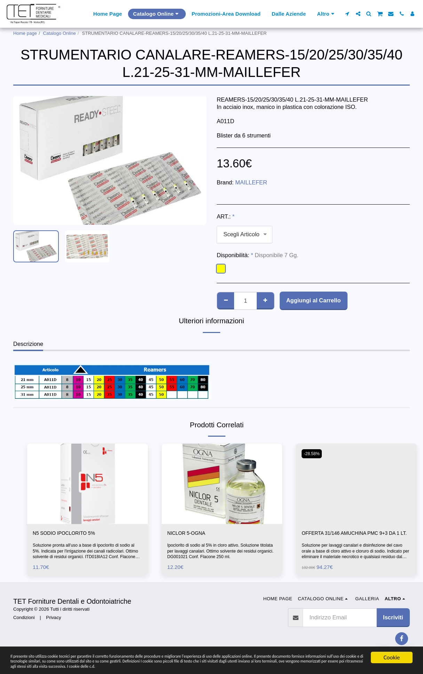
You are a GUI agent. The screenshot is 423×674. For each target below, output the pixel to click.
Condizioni (24, 627)
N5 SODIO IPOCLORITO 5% (70, 534)
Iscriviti (393, 627)
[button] (347, 13)
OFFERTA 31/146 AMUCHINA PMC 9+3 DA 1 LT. (353, 538)
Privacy (53, 627)
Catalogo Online (59, 33)
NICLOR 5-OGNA (190, 534)
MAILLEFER (251, 182)
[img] (87, 484)
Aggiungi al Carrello (313, 300)
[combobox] (244, 234)
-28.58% (312, 453)
